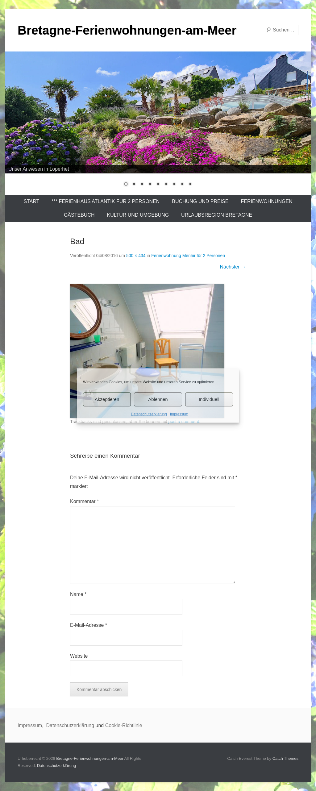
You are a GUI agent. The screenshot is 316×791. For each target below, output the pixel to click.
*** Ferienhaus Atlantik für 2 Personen (106, 201)
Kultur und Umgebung (138, 215)
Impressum (179, 414)
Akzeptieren (107, 399)
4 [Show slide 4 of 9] (150, 184)
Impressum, (31, 725)
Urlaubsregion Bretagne (216, 215)
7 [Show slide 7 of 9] (174, 184)
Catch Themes (285, 758)
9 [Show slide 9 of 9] (190, 184)
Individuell (209, 399)
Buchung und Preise (200, 201)
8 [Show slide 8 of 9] (182, 184)
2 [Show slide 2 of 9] (134, 184)
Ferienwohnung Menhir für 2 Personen (188, 255)
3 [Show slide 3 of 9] (142, 184)
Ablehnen (158, 399)
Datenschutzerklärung (149, 414)
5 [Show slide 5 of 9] (158, 184)
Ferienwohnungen (267, 201)
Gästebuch (79, 215)
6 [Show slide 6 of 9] (166, 184)
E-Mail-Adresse (88, 625)
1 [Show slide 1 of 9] (126, 184)
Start (31, 201)
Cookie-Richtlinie (123, 725)
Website (79, 656)
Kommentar (84, 501)
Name (78, 594)
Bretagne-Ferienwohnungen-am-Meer (127, 30)
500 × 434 (136, 255)
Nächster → (233, 266)
